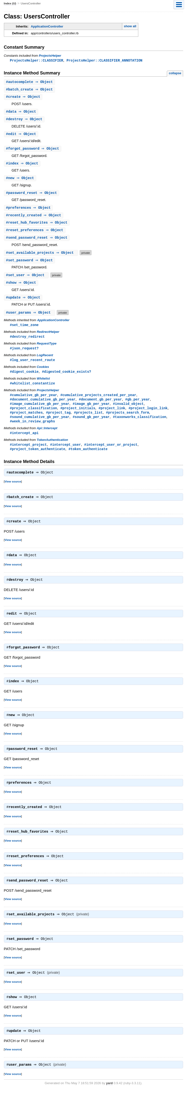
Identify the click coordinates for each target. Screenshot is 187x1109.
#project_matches (26, 419)
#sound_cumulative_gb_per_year (39, 424)
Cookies (43, 372)
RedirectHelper (48, 336)
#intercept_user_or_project (111, 452)
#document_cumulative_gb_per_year (42, 405)
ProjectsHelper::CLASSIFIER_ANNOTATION (104, 60)
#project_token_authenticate (37, 457)
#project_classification (33, 415)
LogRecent (45, 360)
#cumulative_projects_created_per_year (98, 401)
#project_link (112, 415)
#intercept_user (65, 452)
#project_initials (77, 415)
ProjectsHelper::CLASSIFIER (36, 60)
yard (109, 1102)
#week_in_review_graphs (32, 429)
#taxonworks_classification (139, 424)
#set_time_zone (24, 329)
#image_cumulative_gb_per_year (39, 410)
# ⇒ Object (30, 82)
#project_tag (58, 419)
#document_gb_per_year (100, 405)
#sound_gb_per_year (91, 424)
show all (130, 26)
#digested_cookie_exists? (66, 377)
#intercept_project (28, 452)
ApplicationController (47, 26)
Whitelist (43, 384)
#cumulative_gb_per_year (33, 401)
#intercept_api (24, 440)
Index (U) (10, 3)
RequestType (46, 348)
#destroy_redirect (27, 341)
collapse (175, 73)
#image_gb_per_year (91, 410)
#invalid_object (128, 410)
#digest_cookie (24, 377)
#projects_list (88, 419)
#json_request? (24, 353)
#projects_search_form (127, 419)
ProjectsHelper (50, 55)
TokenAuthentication (52, 448)
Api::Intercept (47, 436)
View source (13, 490)
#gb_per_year (137, 405)
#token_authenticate (88, 457)
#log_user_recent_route (32, 365)
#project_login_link (148, 415)
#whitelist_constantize (32, 389)
